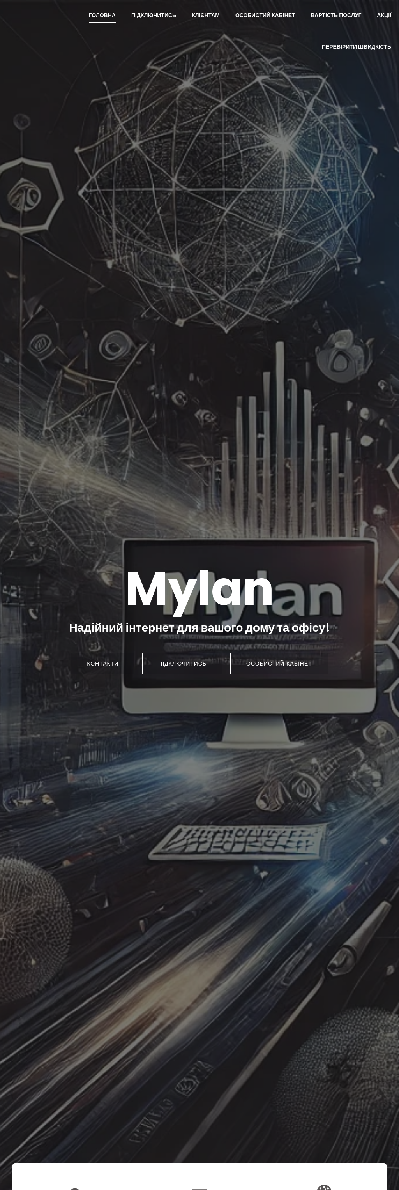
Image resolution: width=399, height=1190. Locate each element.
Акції (384, 15)
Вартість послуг (336, 15)
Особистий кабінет (265, 15)
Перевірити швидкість (356, 47)
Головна (102, 15)
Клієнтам (206, 15)
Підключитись (153, 15)
